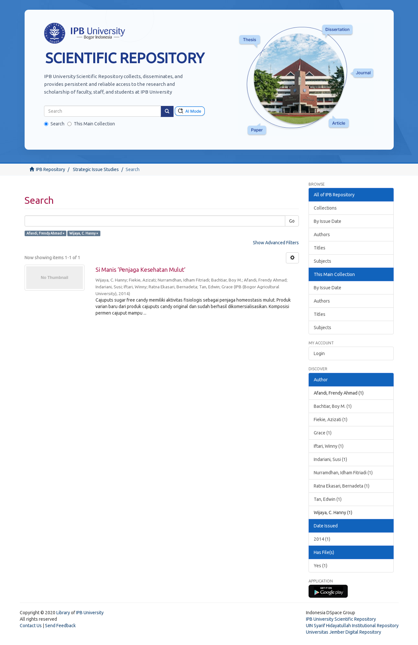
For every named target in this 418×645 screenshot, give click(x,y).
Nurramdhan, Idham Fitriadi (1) (343, 472)
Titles (319, 247)
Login (319, 353)
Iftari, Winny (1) (329, 446)
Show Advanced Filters (276, 242)
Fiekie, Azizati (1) (330, 419)
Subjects (322, 261)
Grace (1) (323, 432)
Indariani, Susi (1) (330, 459)
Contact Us (31, 625)
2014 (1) (322, 539)
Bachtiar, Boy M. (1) (333, 406)
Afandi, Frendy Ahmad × (45, 233)
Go (292, 221)
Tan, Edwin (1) (328, 499)
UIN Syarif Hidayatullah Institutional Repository (352, 625)
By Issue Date (327, 221)
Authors (322, 234)
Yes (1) (320, 565)
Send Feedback (60, 625)
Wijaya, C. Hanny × (83, 233)
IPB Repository (50, 169)
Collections (325, 208)
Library (63, 612)
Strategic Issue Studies (96, 169)
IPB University (90, 612)
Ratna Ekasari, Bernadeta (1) (341, 486)
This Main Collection (91, 123)
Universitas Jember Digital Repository (343, 632)
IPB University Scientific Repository (341, 619)
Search (54, 123)
